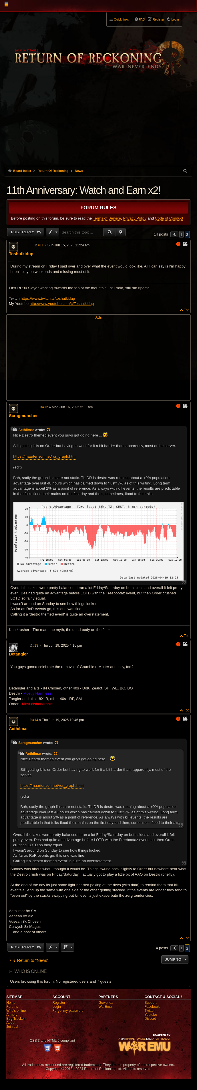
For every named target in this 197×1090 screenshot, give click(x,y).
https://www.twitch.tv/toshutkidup (48, 298)
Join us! (12, 1027)
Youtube (151, 1015)
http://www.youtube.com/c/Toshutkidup (62, 303)
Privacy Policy (134, 218)
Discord (150, 1019)
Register (58, 1003)
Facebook (152, 1007)
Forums (12, 1007)
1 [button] (181, 234)
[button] (174, 234)
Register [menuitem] (158, 19)
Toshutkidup (21, 254)
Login (56, 1007)
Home (10, 1003)
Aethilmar (26, 430)
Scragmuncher (23, 415)
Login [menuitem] (175, 19)
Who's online (16, 1011)
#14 (35, 720)
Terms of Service (107, 218)
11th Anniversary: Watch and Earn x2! (83, 190)
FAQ (142, 19)
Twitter (150, 1011)
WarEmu (105, 1007)
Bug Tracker (15, 1019)
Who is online (30, 971)
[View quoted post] (48, 430)
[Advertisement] (98, 123)
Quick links (121, 19)
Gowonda (105, 1003)
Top (186, 310)
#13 (35, 645)
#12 (45, 407)
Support (151, 1003)
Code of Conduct (169, 218)
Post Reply (23, 232)
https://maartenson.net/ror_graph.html (44, 456)
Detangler (18, 654)
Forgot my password (67, 1011)
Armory (11, 1015)
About (10, 1023)
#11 (40, 245)
